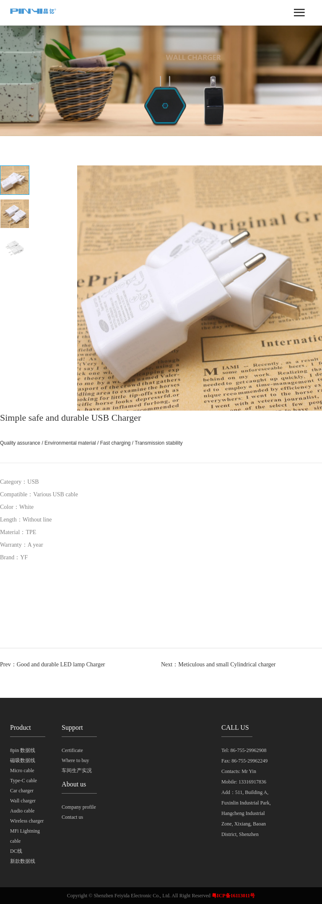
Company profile (79, 807)
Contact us (72, 817)
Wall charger (23, 801)
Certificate (72, 750)
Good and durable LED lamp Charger (61, 664)
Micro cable (22, 770)
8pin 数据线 (22, 750)
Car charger (22, 791)
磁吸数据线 (22, 760)
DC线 (16, 851)
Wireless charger (27, 821)
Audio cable (22, 811)
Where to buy (75, 760)
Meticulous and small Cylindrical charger (226, 664)
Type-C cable (23, 780)
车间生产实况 (77, 770)
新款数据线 (22, 861)
